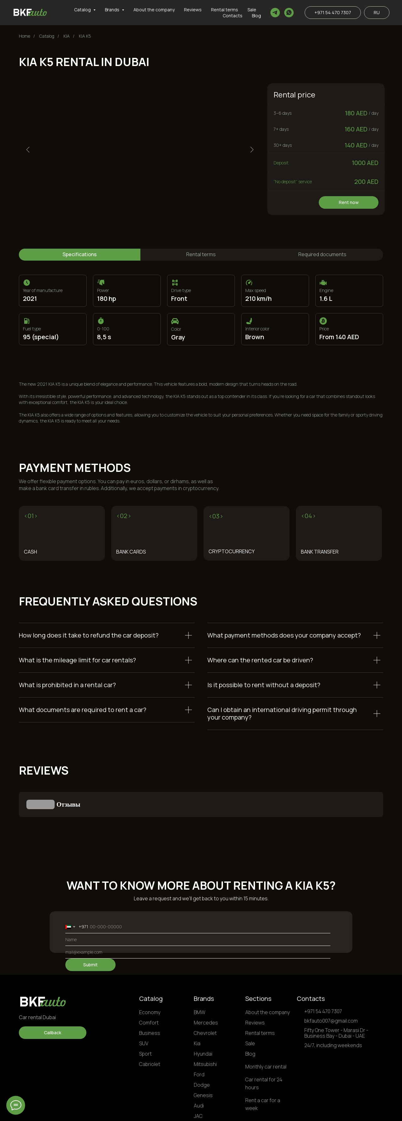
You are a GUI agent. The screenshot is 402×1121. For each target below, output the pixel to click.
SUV (143, 1011)
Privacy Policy (295, 1111)
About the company (154, 10)
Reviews (193, 10)
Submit (90, 933)
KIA (66, 36)
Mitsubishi (205, 1032)
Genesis (203, 1063)
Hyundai (203, 1022)
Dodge (202, 1053)
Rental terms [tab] (201, 254)
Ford (199, 1043)
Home (24, 36)
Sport (145, 1022)
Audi (199, 1074)
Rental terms (224, 10)
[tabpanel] (201, 326)
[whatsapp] (289, 12)
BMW (199, 980)
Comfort (149, 991)
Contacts (232, 16)
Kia (197, 1011)
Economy (149, 980)
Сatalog (46, 36)
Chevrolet (205, 1001)
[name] (197, 908)
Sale (251, 10)
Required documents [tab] (322, 254)
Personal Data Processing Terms (349, 1111)
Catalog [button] (83, 10)
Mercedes (206, 991)
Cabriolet (149, 1032)
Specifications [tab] (79, 254)
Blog (256, 16)
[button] (52, 1001)
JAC (198, 1084)
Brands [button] (112, 10)
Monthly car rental (265, 1035)
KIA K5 (85, 36)
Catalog (151, 967)
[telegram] (275, 12)
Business (149, 1001)
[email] (197, 920)
